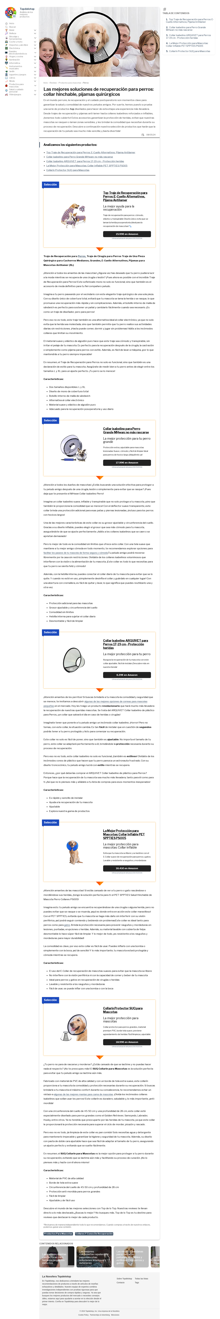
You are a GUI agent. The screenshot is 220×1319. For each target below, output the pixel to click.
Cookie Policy (83, 1315)
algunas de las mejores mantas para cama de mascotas (83, 1094)
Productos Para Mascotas (58, 1233)
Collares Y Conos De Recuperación (94, 1233)
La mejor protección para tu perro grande (127, 440)
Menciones (115, 1315)
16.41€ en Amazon (127, 868)
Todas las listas (141, 1278)
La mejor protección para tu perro (127, 654)
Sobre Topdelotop (124, 1278)
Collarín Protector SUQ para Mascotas (189, 51)
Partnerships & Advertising (100, 1315)
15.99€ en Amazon (127, 234)
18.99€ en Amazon (127, 1042)
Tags (137, 1282)
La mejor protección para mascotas (120, 1019)
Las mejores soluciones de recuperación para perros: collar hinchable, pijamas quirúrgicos (98, 91)
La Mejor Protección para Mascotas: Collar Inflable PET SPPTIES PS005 (187, 44)
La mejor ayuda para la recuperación (118, 207)
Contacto (120, 1282)
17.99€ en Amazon (127, 462)
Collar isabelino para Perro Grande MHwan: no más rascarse (186, 28)
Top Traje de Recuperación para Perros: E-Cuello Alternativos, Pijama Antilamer (190, 20)
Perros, (82, 256)
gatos (67, 925)
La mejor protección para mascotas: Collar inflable (120, 845)
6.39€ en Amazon (127, 675)
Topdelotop (27, 9)
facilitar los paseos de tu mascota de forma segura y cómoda (75, 553)
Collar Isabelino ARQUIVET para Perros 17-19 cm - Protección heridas (188, 36)
